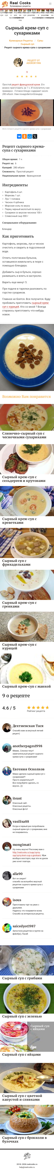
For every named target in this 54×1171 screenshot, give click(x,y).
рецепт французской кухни (26, 84)
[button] (50, 3)
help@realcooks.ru (27, 1167)
